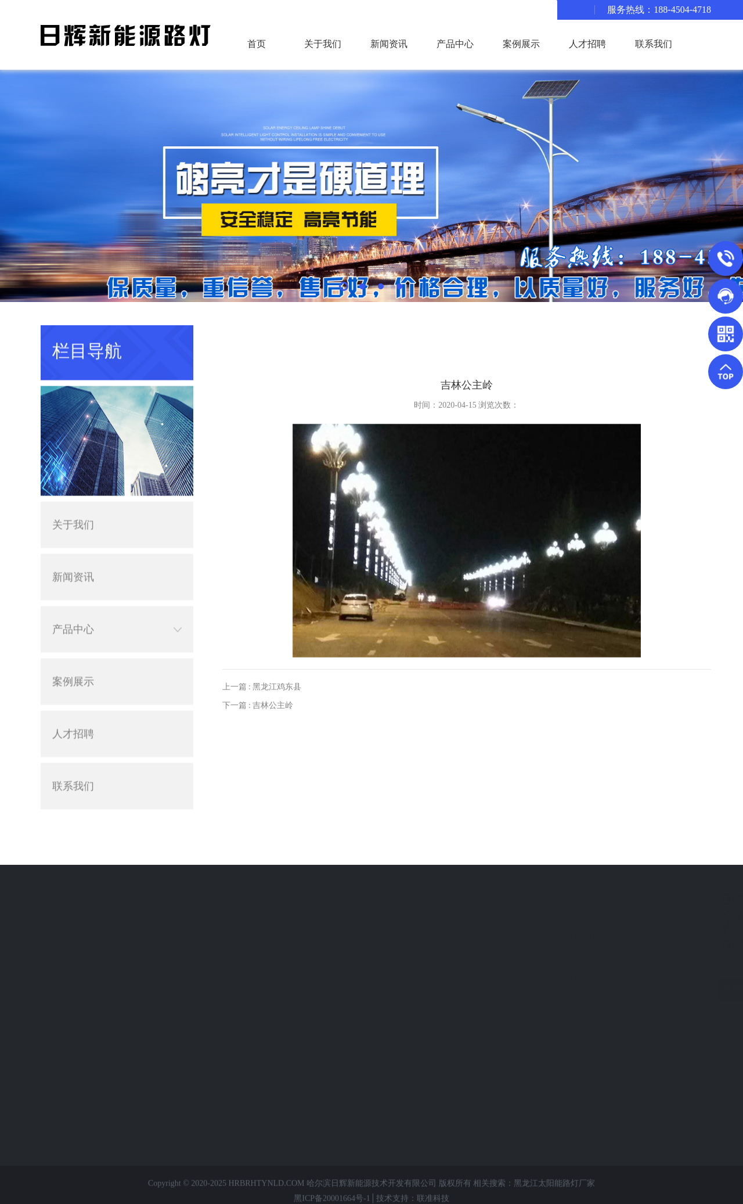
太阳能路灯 (72, 915)
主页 (691, 334)
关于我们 (322, 44)
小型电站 (68, 1103)
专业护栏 (68, 1083)
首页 (256, 44)
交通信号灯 (72, 999)
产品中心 (455, 44)
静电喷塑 (68, 1062)
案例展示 (521, 44)
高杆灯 (64, 1041)
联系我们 (653, 44)
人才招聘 (587, 44)
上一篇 (262, 704)
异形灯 (64, 978)
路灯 (60, 936)
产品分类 (72, 894)
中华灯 (64, 1124)
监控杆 (64, 1020)
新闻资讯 (388, 44)
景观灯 (64, 957)
